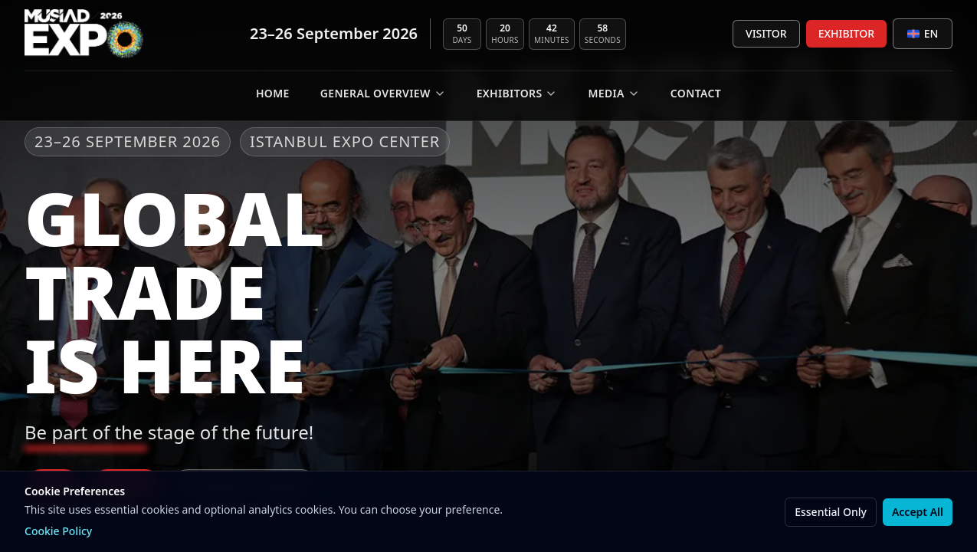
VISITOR (766, 33)
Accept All (917, 511)
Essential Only (831, 511)
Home (273, 93)
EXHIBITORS (517, 93)
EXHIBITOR (846, 33)
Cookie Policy (58, 531)
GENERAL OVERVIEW (383, 93)
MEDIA (613, 93)
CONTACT (695, 93)
